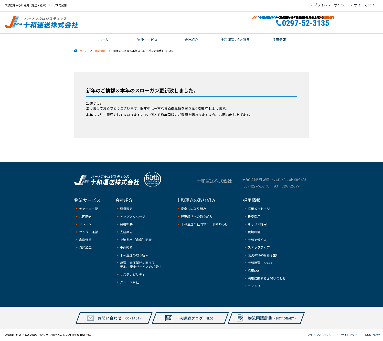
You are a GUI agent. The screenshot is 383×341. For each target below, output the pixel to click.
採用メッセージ (259, 209)
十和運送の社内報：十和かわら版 (204, 224)
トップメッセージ (132, 217)
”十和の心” (259, 18)
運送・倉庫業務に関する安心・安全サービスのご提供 (140, 265)
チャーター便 (88, 209)
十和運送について (260, 263)
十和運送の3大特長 (235, 40)
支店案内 (126, 232)
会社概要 (126, 224)
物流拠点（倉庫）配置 (136, 240)
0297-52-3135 (259, 186)
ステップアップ (259, 247)
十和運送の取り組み (134, 255)
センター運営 (88, 232)
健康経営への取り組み (197, 217)
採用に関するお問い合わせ (267, 278)
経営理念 (126, 209)
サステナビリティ (132, 274)
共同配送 (85, 217)
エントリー (256, 286)
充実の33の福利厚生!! (262, 255)
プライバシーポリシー (331, 5)
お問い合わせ (363, 22)
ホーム (103, 40)
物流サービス (147, 40)
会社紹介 (191, 40)
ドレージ (85, 224)
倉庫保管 (85, 240)
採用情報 (279, 40)
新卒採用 (254, 217)
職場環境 (254, 232)
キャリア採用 (257, 224)
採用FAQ (253, 271)
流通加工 (85, 247)
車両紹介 (126, 247)
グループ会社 (129, 282)
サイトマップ (364, 5)
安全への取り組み (193, 209)
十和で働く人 (257, 240)
